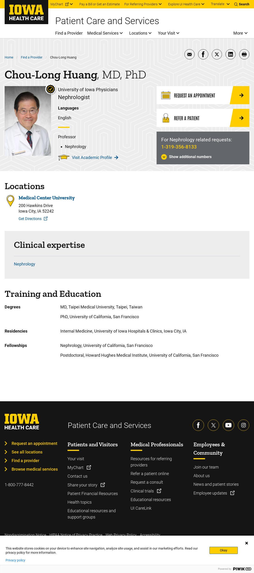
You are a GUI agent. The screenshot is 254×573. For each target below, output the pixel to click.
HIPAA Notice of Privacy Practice (75, 535)
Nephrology (24, 264)
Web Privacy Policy (121, 535)
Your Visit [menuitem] (166, 33)
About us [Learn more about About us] (201, 475)
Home (9, 57)
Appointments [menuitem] (29, 4)
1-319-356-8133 (179, 147)
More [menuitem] (238, 33)
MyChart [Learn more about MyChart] (76, 467)
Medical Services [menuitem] (103, 33)
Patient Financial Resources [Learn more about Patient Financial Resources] (93, 493)
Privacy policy (15, 560)
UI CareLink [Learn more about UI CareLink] (141, 508)
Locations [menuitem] (138, 33)
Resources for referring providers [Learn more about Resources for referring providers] (151, 461)
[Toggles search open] (241, 4)
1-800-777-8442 (19, 484)
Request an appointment (34, 443)
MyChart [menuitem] (57, 4)
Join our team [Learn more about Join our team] (206, 467)
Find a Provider (31, 57)
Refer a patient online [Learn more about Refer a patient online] (150, 473)
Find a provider (25, 460)
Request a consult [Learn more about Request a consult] (147, 482)
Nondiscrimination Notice (25, 535)
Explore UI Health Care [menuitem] (184, 4)
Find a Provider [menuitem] (69, 33)
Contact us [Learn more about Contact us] (77, 476)
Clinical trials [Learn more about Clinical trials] (143, 491)
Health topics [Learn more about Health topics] (80, 502)
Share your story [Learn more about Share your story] (83, 484)
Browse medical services (35, 469)
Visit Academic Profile (95, 157)
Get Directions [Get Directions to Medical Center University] (30, 219)
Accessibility (150, 535)
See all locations (27, 452)
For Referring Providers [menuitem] (141, 4)
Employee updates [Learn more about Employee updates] (210, 493)
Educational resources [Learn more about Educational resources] (151, 499)
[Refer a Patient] (203, 118)
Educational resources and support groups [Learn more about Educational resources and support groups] (92, 513)
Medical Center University (47, 198)
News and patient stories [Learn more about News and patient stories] (216, 484)
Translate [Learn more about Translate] (217, 4)
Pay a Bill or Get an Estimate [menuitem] (99, 4)
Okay (223, 550)
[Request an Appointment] (203, 95)
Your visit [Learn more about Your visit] (76, 458)
